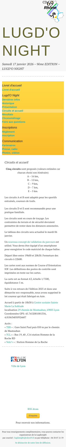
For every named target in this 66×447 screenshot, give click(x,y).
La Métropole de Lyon (18, 364)
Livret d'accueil (11, 89)
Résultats (7, 114)
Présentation (9, 107)
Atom (35, 409)
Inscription (8, 135)
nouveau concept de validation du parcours (31, 241)
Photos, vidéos (11, 152)
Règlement (8, 131)
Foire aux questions (13, 121)
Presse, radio (10, 149)
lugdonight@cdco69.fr (24, 437)
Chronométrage (11, 118)
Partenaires (8, 145)
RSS (30, 409)
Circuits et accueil (12, 110)
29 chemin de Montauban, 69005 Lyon (38, 309)
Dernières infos (11, 99)
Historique (8, 103)
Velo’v (9, 342)
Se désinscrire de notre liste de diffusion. (33, 442)
